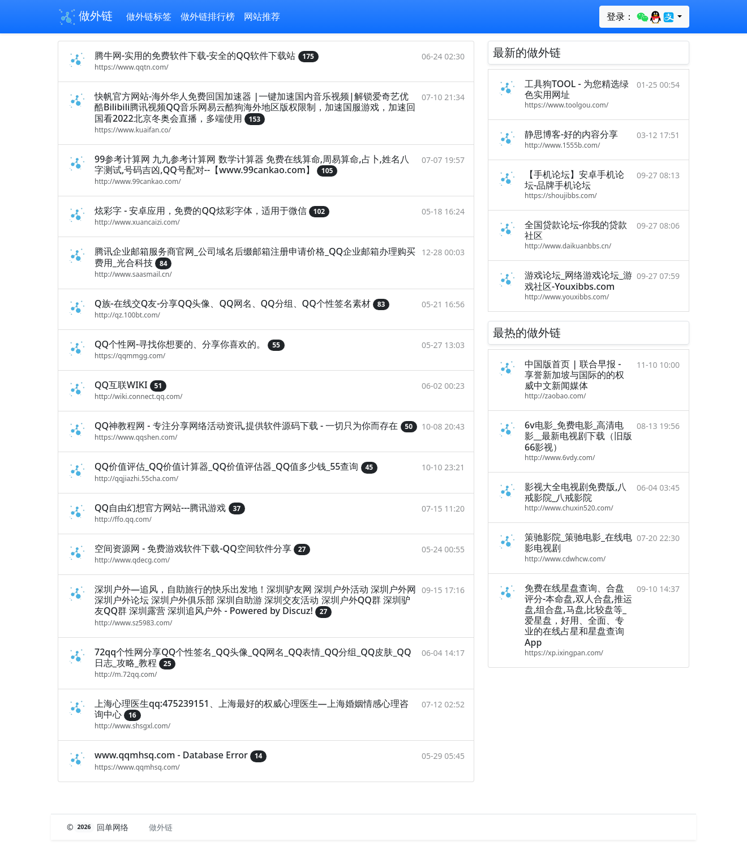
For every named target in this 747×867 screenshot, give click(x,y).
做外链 (85, 17)
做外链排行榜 (208, 16)
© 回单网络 (99, 827)
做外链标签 (148, 16)
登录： (641, 17)
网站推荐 (262, 16)
